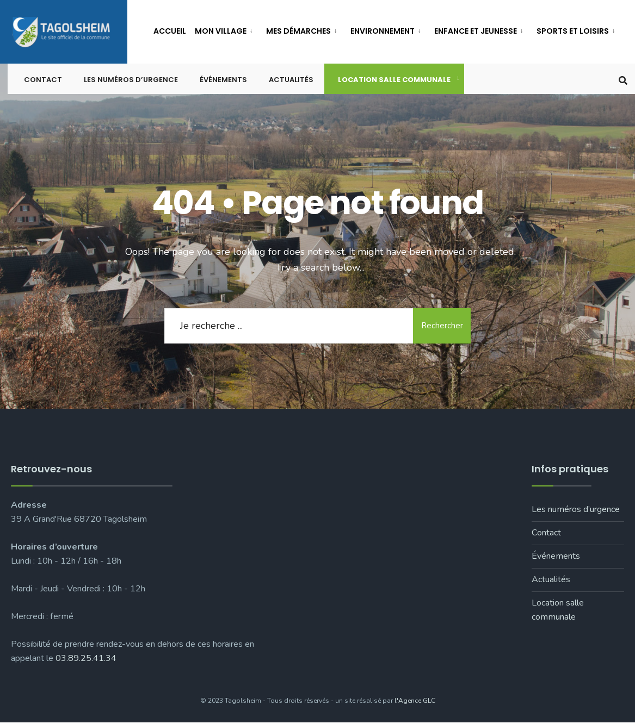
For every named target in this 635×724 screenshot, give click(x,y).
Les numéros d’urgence (131, 81)
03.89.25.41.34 (86, 660)
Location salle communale (394, 81)
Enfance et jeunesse (475, 31)
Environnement (382, 31)
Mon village (220, 31)
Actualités (291, 81)
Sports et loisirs (573, 31)
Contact (43, 81)
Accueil (169, 31)
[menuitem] (226, 29)
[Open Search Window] (623, 80)
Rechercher (441, 326)
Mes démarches (298, 31)
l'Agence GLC (414, 701)
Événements (223, 81)
